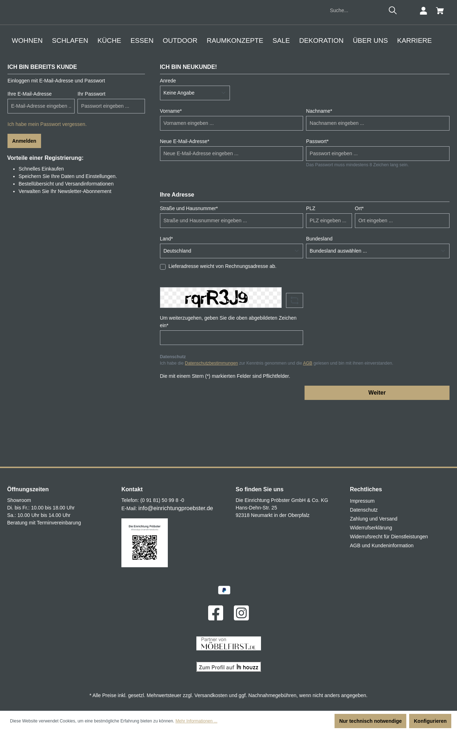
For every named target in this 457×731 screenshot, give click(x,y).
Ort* (359, 267)
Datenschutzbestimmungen (211, 422)
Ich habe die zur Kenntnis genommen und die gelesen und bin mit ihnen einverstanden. (276, 422)
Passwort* (317, 200)
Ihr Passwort (91, 153)
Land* (166, 298)
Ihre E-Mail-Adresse (29, 153)
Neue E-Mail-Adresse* (185, 200)
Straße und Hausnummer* (189, 267)
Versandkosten (211, 695)
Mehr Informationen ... (196, 721)
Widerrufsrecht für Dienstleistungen (389, 536)
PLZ (310, 267)
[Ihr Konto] (423, 70)
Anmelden (24, 200)
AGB (307, 422)
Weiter (377, 452)
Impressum (362, 501)
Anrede (168, 140)
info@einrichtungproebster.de (175, 508)
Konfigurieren (430, 721)
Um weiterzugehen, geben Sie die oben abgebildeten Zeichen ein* (228, 380)
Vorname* (171, 170)
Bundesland (319, 298)
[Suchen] (393, 70)
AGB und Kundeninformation (381, 545)
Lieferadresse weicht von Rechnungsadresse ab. (223, 325)
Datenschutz (364, 510)
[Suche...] (356, 70)
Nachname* (319, 170)
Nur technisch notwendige (370, 721)
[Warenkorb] (440, 70)
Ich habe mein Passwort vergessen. (47, 183)
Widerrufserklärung (371, 528)
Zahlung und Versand (373, 519)
